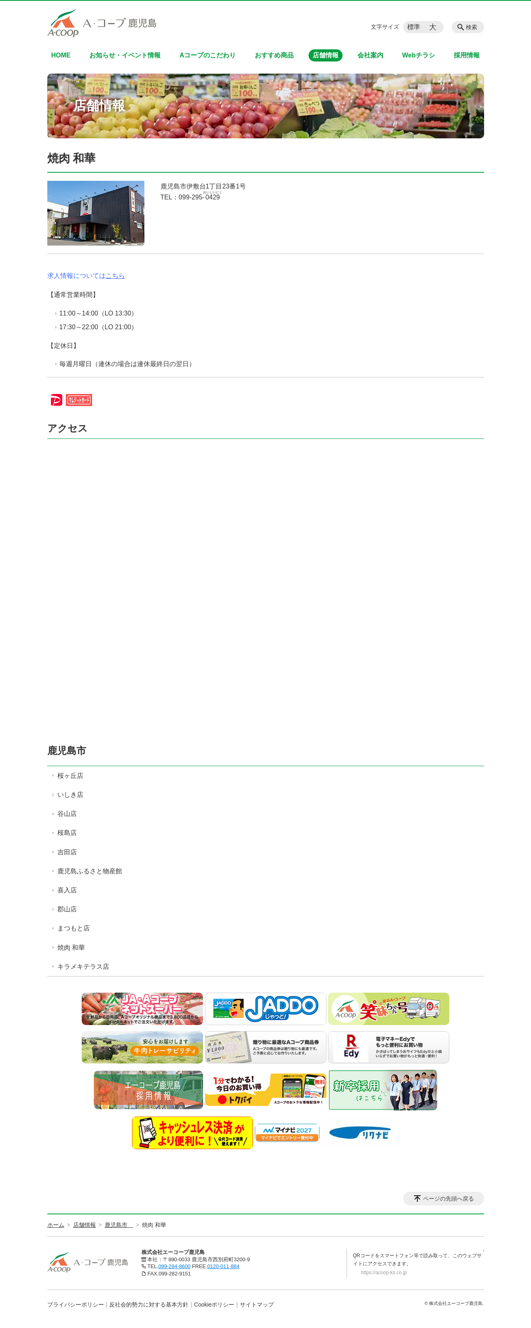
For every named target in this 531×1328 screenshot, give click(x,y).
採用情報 (467, 55)
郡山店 (67, 909)
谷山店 (67, 813)
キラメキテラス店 (83, 966)
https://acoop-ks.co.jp (384, 1272)
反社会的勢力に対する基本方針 (148, 1304)
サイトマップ (257, 1304)
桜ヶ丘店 (70, 775)
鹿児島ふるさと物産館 (89, 871)
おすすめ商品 (274, 55)
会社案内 (370, 55)
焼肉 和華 (71, 947)
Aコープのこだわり (208, 55)
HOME (61, 55)
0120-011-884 (223, 1266)
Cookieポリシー (214, 1304)
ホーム (55, 1225)
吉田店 (67, 852)
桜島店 (67, 832)
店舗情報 (325, 55)
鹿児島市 (71, 750)
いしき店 (70, 794)
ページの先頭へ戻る (448, 1198)
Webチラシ (418, 55)
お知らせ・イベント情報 (125, 55)
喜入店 (67, 890)
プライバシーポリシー (75, 1304)
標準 (413, 26)
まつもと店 (73, 928)
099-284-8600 (174, 1266)
